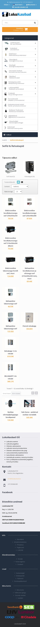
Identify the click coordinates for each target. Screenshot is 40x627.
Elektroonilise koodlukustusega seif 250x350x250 (10, 213)
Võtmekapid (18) (29, 176)
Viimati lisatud (7, 393)
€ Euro (7, 5)
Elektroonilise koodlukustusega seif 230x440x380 (29, 213)
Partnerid (20, 578)
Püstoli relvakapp (29, 326)
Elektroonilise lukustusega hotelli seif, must (10, 270)
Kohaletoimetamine (20, 542)
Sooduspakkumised (20, 581)
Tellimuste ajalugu (20, 593)
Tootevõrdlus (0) (9, 182)
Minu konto (20, 590)
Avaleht (4, 140)
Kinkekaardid (20, 576)
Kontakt (20, 559)
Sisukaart (20, 564)
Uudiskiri (20, 598)
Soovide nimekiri (20, 595)
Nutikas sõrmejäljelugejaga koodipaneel (10, 414)
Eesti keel (18, 5)
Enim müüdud (16, 393)
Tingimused (20, 547)
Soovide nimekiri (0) (21, 7)
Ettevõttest (20, 539)
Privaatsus (20, 545)
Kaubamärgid (20, 573)
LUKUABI (20, 550)
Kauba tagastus (20, 562)
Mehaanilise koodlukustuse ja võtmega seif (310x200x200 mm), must (29, 273)
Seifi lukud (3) (10, 176)
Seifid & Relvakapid (16, 140)
